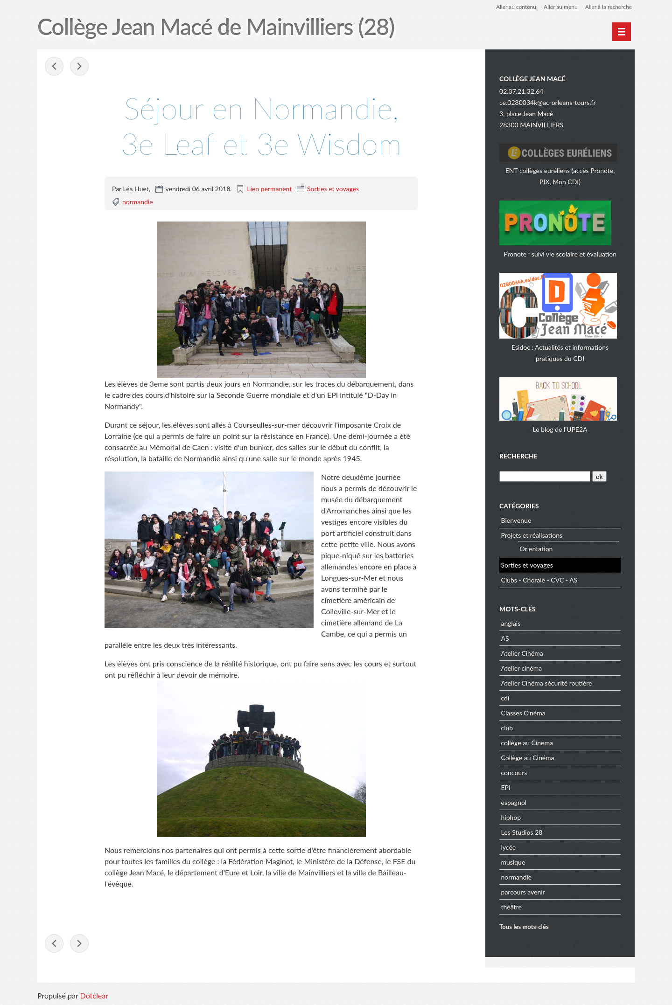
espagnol (514, 802)
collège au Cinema (527, 743)
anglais (511, 623)
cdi (505, 698)
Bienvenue (516, 520)
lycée (508, 847)
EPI (506, 787)
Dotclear (94, 995)
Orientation (536, 549)
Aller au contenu (516, 6)
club (507, 728)
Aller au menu (561, 6)
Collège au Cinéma (527, 758)
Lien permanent (269, 189)
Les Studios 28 (522, 832)
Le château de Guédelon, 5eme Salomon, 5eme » (79, 66)
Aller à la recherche (608, 6)
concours (514, 772)
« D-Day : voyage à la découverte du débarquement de (54, 66)
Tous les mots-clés (524, 926)
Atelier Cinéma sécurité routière (546, 683)
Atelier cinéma (521, 668)
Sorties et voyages (333, 189)
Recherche (518, 456)
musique (513, 862)
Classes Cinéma (523, 713)
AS (505, 638)
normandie (137, 202)
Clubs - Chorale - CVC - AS (539, 580)
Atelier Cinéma (522, 653)
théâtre (511, 907)
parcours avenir (523, 892)
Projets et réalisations (532, 535)
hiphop (511, 817)
